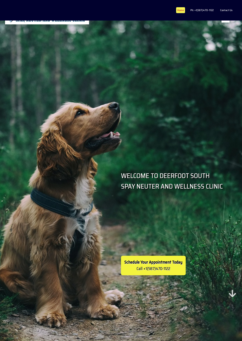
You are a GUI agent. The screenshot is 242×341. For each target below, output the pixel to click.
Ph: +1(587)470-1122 (202, 10)
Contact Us (226, 10)
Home (180, 10)
